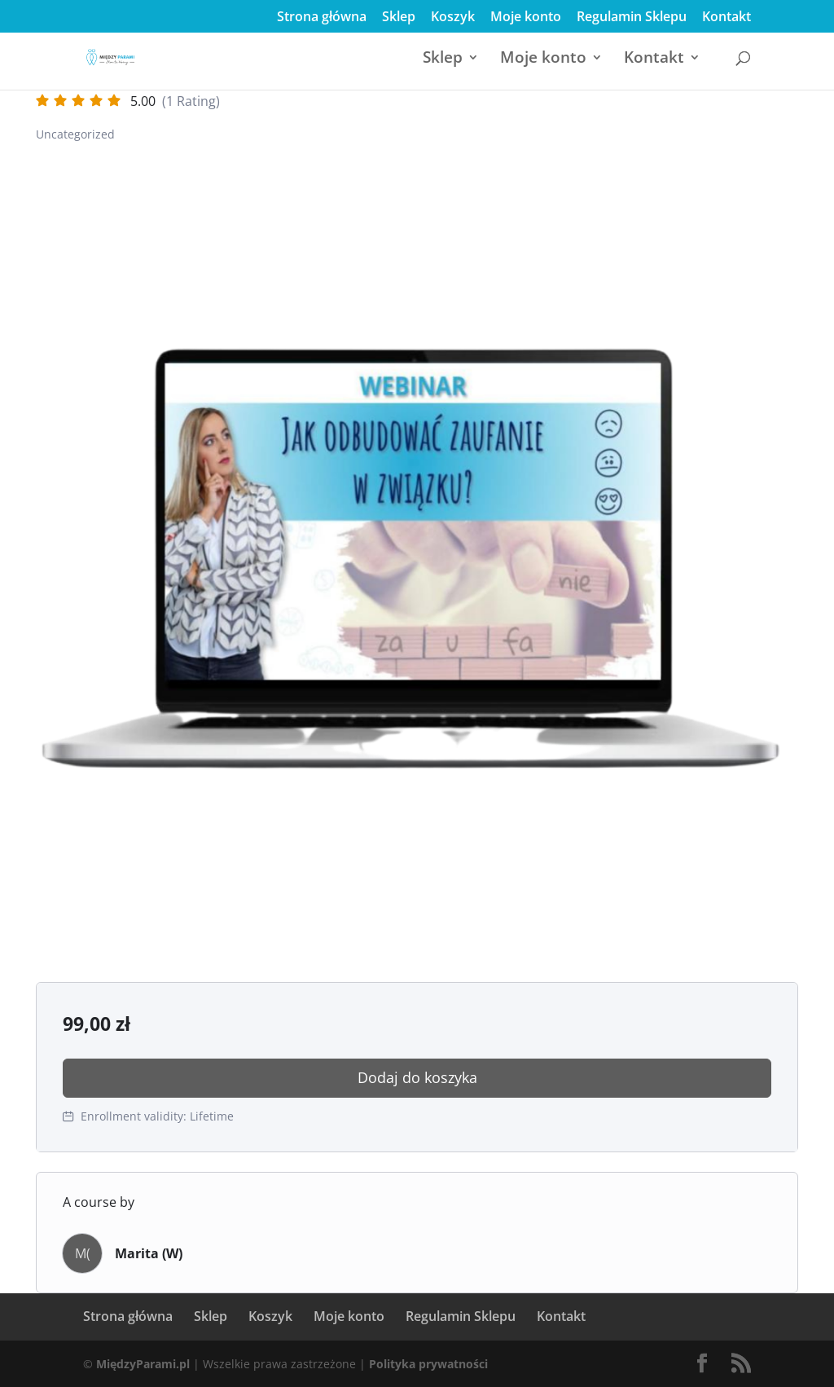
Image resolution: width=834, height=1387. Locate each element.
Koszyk (453, 17)
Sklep (398, 17)
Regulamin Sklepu (632, 17)
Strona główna (322, 17)
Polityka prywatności (428, 1364)
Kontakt (726, 17)
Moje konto (525, 17)
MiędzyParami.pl (143, 1364)
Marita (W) (148, 1253)
